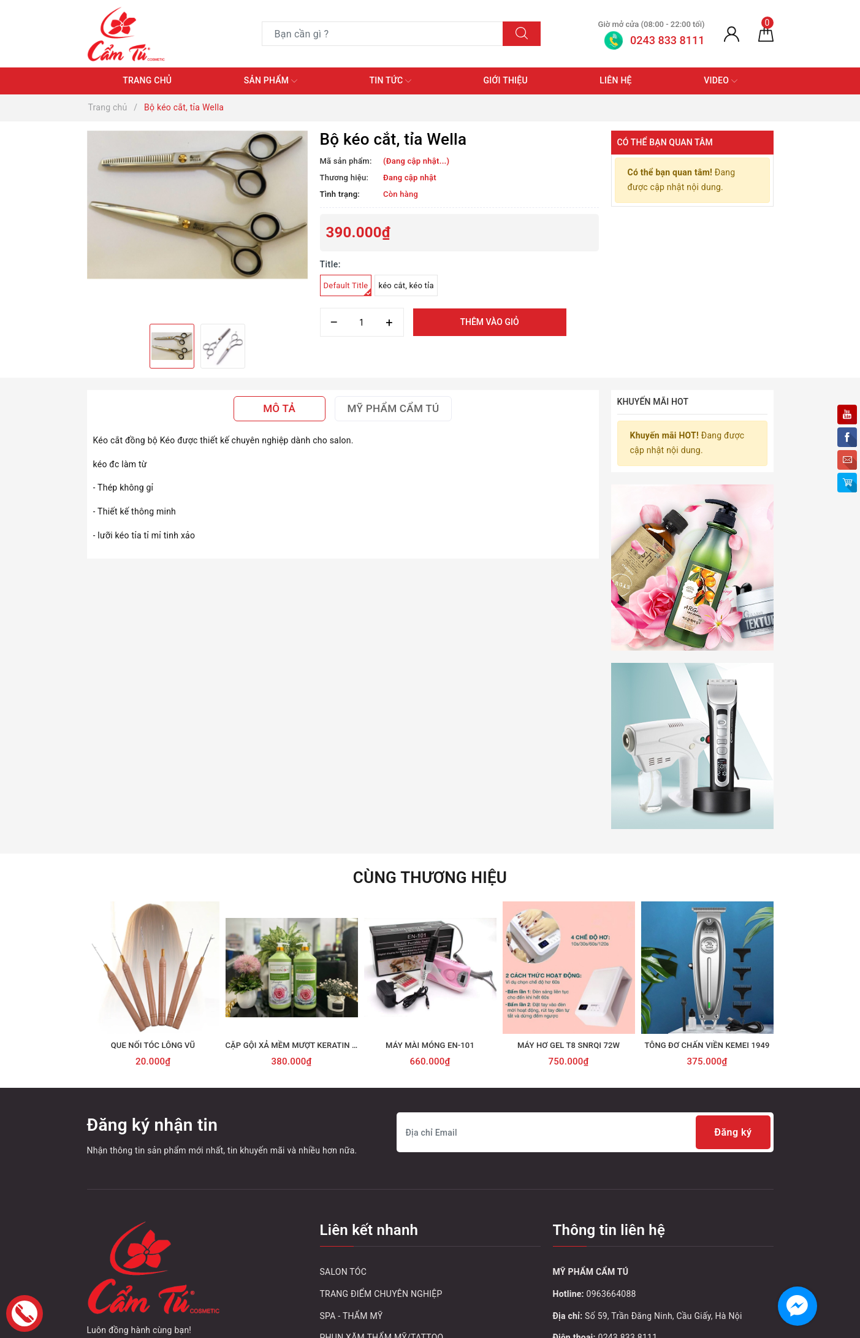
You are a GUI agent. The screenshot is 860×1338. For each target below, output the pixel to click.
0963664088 (611, 1294)
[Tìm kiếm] (522, 33)
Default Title (348, 288)
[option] (197, 205)
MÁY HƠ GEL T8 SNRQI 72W (568, 1045)
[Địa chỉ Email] (585, 1132)
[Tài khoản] (731, 34)
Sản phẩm (270, 81)
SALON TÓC (343, 1272)
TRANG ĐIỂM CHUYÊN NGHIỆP (381, 1294)
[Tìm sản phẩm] (382, 33)
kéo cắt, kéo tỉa (405, 285)
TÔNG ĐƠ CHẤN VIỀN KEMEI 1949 (706, 1045)
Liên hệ (615, 80)
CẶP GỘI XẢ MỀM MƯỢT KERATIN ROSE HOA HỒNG (321, 1045)
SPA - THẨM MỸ (351, 1316)
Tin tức (391, 81)
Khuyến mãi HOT (653, 402)
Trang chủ (147, 80)
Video (720, 81)
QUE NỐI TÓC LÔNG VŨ (153, 1045)
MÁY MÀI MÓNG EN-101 (430, 1045)
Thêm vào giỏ (489, 322)
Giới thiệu (506, 80)
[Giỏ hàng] (766, 34)
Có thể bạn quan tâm (665, 142)
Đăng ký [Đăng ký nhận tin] (733, 1132)
